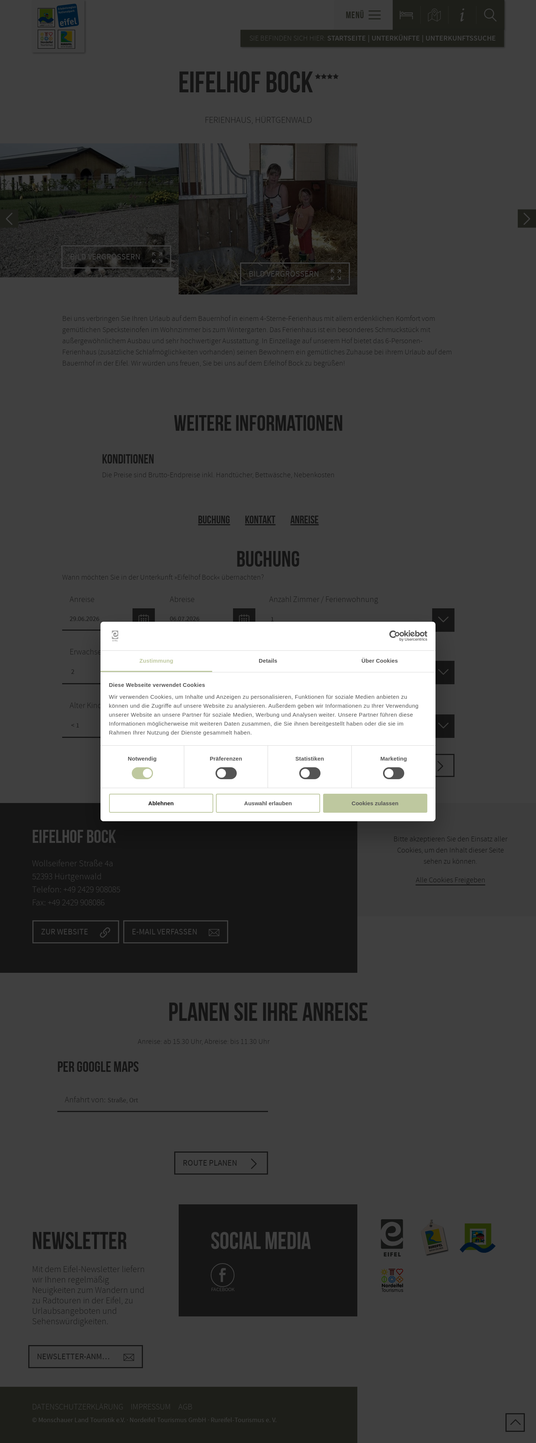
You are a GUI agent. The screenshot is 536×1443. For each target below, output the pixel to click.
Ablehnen (160, 803)
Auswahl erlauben (268, 803)
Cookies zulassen (375, 803)
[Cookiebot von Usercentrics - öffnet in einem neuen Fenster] (394, 635)
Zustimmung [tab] (156, 660)
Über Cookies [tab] (379, 660)
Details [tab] (268, 660)
